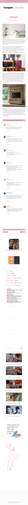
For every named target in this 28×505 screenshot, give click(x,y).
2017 (9, 470)
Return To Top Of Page (14, 503)
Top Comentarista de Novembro (13, 459)
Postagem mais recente (5, 231)
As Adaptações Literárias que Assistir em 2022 (15, 454)
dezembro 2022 (11, 447)
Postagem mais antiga (22, 231)
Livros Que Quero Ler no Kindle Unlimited (14, 455)
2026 (9, 443)
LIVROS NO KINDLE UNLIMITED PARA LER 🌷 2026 (14, 402)
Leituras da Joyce (8, 136)
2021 (9, 467)
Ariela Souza (8, 124)
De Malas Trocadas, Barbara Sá (13, 451)
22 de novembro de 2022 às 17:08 (10, 193)
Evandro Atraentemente (9, 192)
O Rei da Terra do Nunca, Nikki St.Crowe (14, 389)
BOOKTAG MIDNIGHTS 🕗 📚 (13, 458)
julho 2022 (10, 462)
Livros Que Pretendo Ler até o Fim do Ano (14, 452)
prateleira (4, 81)
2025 (9, 444)
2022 (9, 446)
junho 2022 (10, 463)
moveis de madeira (20, 51)
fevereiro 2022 (11, 466)
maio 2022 (10, 464)
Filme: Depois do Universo (12, 450)
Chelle (7, 149)
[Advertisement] (14, 479)
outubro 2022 (11, 460)
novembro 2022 (11, 448)
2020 (9, 468)
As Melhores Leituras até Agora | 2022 (14, 456)
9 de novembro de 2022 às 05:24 (10, 150)
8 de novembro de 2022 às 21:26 (10, 125)
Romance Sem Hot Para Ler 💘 (14, 363)
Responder (8, 144)
